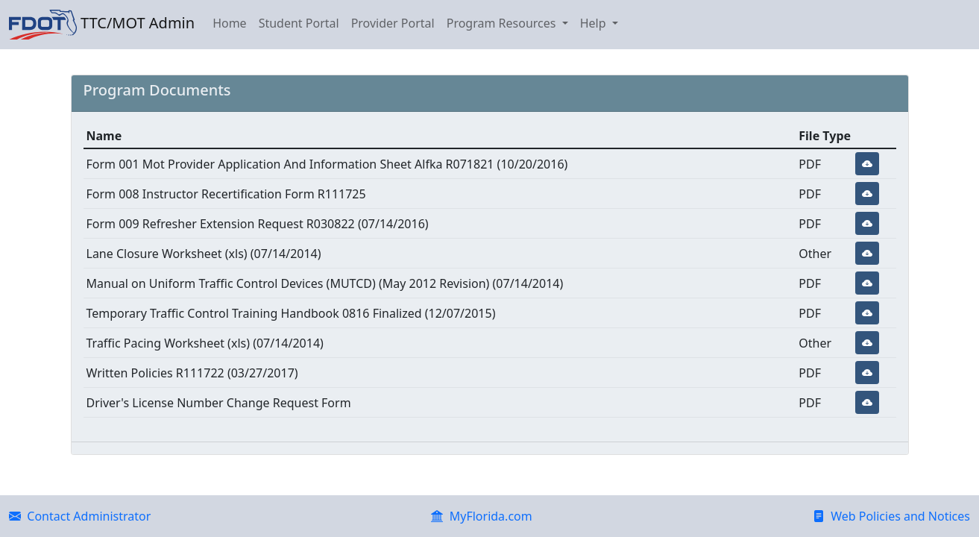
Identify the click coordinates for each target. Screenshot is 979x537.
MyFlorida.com (481, 516)
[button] (867, 163)
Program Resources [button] (503, 23)
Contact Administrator (80, 516)
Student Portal (299, 23)
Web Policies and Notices (891, 516)
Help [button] (594, 23)
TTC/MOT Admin (102, 25)
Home (230, 23)
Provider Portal (393, 23)
